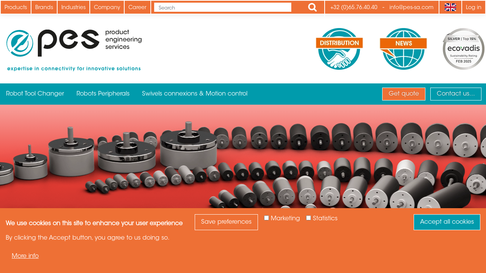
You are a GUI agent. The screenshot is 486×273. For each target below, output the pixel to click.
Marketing (285, 219)
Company (107, 8)
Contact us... (456, 94)
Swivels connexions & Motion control (194, 94)
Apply (312, 7)
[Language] (450, 7)
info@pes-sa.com (411, 8)
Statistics (325, 219)
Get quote (404, 94)
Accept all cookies (447, 222)
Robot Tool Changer (35, 94)
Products (16, 8)
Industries (73, 8)
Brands (44, 8)
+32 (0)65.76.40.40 (353, 8)
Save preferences (226, 222)
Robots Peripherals (103, 94)
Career (137, 8)
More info (25, 256)
